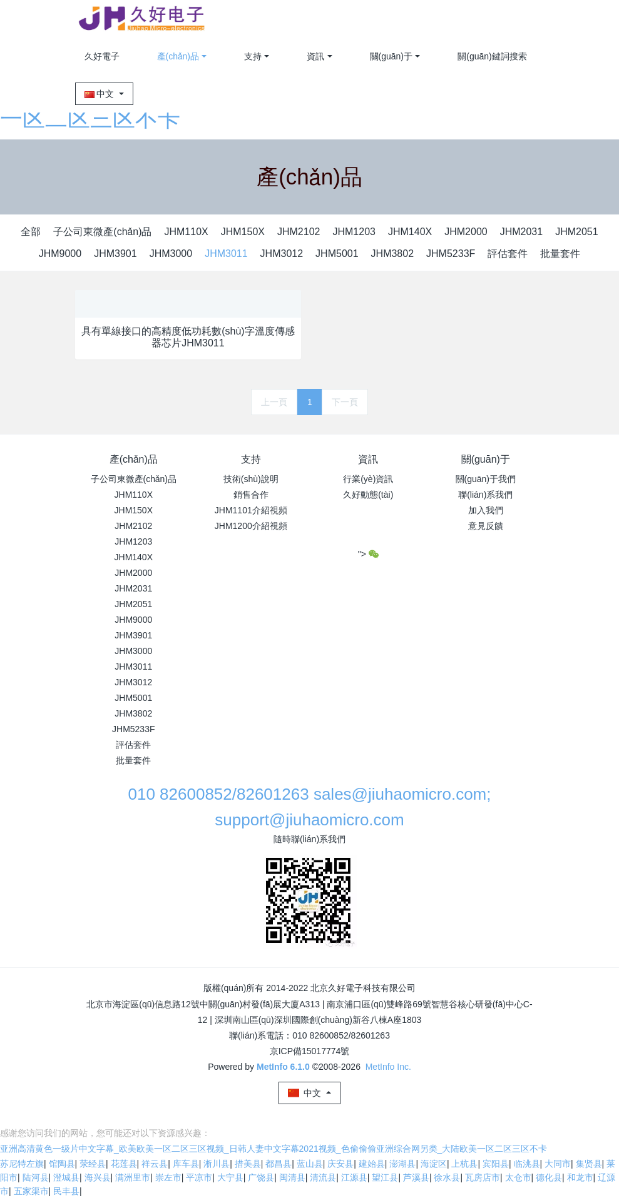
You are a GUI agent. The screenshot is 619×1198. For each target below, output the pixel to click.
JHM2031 (521, 231)
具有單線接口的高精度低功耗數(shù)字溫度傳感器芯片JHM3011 (187, 337)
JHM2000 (465, 231)
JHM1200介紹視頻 (251, 526)
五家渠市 (31, 1191)
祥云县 (154, 1164)
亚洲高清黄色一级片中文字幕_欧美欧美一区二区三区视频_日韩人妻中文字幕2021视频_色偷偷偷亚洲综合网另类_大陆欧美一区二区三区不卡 (273, 1149)
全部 (31, 231)
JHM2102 (298, 231)
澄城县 (66, 1177)
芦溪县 (416, 1177)
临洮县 (527, 1164)
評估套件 (508, 253)
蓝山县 (310, 1164)
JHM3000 (171, 253)
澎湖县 (402, 1164)
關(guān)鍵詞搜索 (492, 56)
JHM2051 (576, 231)
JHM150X (243, 231)
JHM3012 (281, 253)
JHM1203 (353, 231)
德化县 (549, 1177)
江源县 (354, 1177)
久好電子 (102, 56)
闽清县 (292, 1177)
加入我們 (485, 510)
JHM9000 (60, 253)
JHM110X (186, 231)
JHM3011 (226, 253)
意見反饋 (485, 526)
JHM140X (410, 231)
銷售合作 (251, 495)
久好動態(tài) (368, 495)
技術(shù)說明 (251, 479)
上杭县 (464, 1164)
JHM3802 (392, 253)
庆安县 (340, 1164)
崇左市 (168, 1177)
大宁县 (230, 1177)
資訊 (315, 56)
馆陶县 (62, 1164)
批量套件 (560, 253)
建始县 (372, 1164)
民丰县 (66, 1191)
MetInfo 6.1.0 (283, 1067)
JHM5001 (336, 253)
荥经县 (92, 1164)
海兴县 (97, 1177)
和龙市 (580, 1177)
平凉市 (199, 1177)
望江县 (385, 1177)
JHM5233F (450, 253)
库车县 (186, 1164)
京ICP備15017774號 (310, 1051)
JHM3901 (115, 253)
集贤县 (589, 1164)
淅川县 (216, 1164)
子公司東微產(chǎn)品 (102, 231)
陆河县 (36, 1177)
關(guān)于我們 (486, 479)
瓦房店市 (482, 1177)
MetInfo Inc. (388, 1067)
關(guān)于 (391, 56)
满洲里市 (132, 1177)
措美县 (248, 1164)
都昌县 (278, 1164)
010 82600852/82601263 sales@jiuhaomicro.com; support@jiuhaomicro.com (309, 807)
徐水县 (447, 1177)
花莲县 (124, 1164)
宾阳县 (496, 1164)
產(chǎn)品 (178, 56)
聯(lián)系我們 (485, 495)
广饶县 (261, 1177)
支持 (253, 56)
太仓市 (518, 1177)
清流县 (323, 1177)
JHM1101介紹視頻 (251, 510)
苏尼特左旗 (22, 1164)
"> (368, 554)
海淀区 (434, 1164)
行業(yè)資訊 (368, 479)
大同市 (558, 1164)
